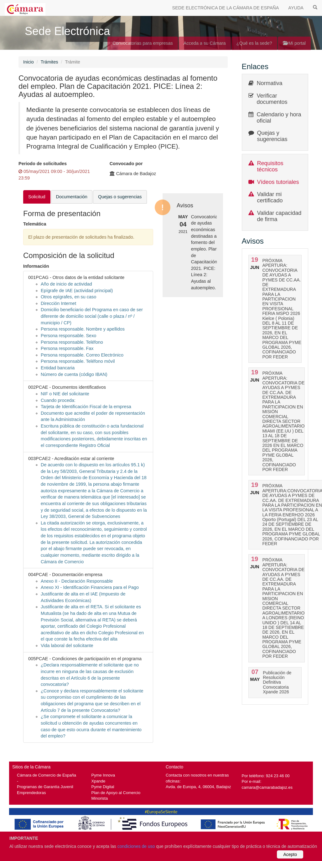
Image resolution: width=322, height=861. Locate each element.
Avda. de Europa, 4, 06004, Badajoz (198, 786)
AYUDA (296, 7)
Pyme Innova (103, 775)
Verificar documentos (272, 99)
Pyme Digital (102, 786)
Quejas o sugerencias (120, 196)
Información (36, 266)
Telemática (34, 223)
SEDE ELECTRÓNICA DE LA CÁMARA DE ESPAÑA (225, 7)
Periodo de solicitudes (42, 163)
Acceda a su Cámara (205, 43)
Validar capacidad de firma (279, 216)
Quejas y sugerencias (272, 136)
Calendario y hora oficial (279, 117)
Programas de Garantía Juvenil (45, 786)
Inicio (28, 61)
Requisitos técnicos (270, 166)
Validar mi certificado (270, 197)
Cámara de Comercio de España (46, 775)
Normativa (270, 83)
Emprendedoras (31, 792)
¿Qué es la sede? (254, 43)
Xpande (98, 781)
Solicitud (36, 196)
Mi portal (294, 43)
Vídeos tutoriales (278, 182)
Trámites (49, 61)
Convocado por (126, 163)
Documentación (71, 196)
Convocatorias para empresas (142, 43)
